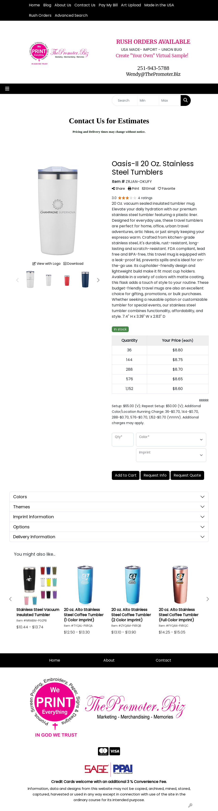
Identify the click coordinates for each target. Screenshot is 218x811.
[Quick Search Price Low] (148, 100)
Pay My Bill (108, 5)
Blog (47, 5)
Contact (163, 660)
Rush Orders (40, 15)
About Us (62, 5)
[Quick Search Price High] (170, 100)
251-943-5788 (153, 68)
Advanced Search (71, 15)
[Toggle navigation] (7, 88)
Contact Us (84, 5)
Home (34, 5)
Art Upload (131, 5)
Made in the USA (159, 5)
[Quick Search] (124, 100)
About (109, 660)
